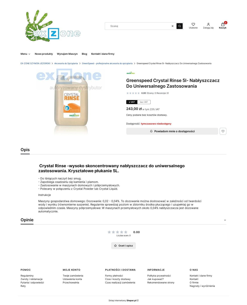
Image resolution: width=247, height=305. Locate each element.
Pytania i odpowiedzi (32, 282)
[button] (180, 26)
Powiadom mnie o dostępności (172, 131)
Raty (23, 285)
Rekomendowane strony (160, 282)
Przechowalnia (71, 282)
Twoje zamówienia (73, 275)
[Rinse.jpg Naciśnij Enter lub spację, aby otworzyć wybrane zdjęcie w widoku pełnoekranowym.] (70, 103)
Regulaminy (27, 275)
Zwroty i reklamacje (32, 279)
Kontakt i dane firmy (201, 275)
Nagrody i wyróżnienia (202, 285)
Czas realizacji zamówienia (120, 282)
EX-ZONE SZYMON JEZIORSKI (35, 63)
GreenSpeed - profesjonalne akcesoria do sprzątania (107, 63)
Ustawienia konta (72, 279)
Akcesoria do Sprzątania (66, 63)
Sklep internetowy (122, 300)
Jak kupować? (155, 279)
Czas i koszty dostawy (118, 279)
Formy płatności (114, 275)
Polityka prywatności (159, 275)
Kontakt (194, 279)
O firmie (194, 282)
